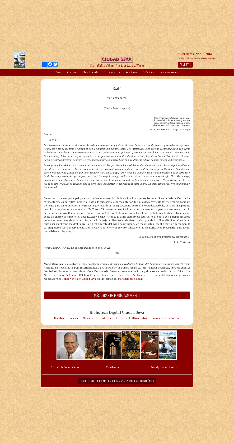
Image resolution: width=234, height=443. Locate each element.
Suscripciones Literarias (165, 367)
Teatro (123, 318)
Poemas (73, 318)
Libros (58, 72)
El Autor (72, 72)
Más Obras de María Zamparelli (117, 295)
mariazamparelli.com (130, 278)
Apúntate (185, 64)
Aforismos (108, 318)
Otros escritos (112, 72)
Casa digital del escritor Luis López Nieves (117, 65)
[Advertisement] (117, 25)
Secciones (131, 72)
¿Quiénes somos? (170, 72)
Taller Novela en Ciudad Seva (79, 278)
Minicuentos (90, 318)
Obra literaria (90, 72)
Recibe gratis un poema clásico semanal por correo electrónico (117, 381)
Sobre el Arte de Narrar (165, 318)
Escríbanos (112, 367)
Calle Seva (148, 72)
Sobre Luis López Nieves (65, 367)
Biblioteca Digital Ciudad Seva (117, 312)
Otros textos (139, 318)
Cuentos (59, 318)
